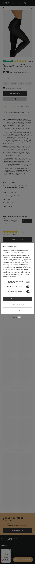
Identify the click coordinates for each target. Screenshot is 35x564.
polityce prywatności (15, 260)
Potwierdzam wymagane (17, 309)
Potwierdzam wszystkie (17, 298)
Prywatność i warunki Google (20, 264)
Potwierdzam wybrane (17, 304)
